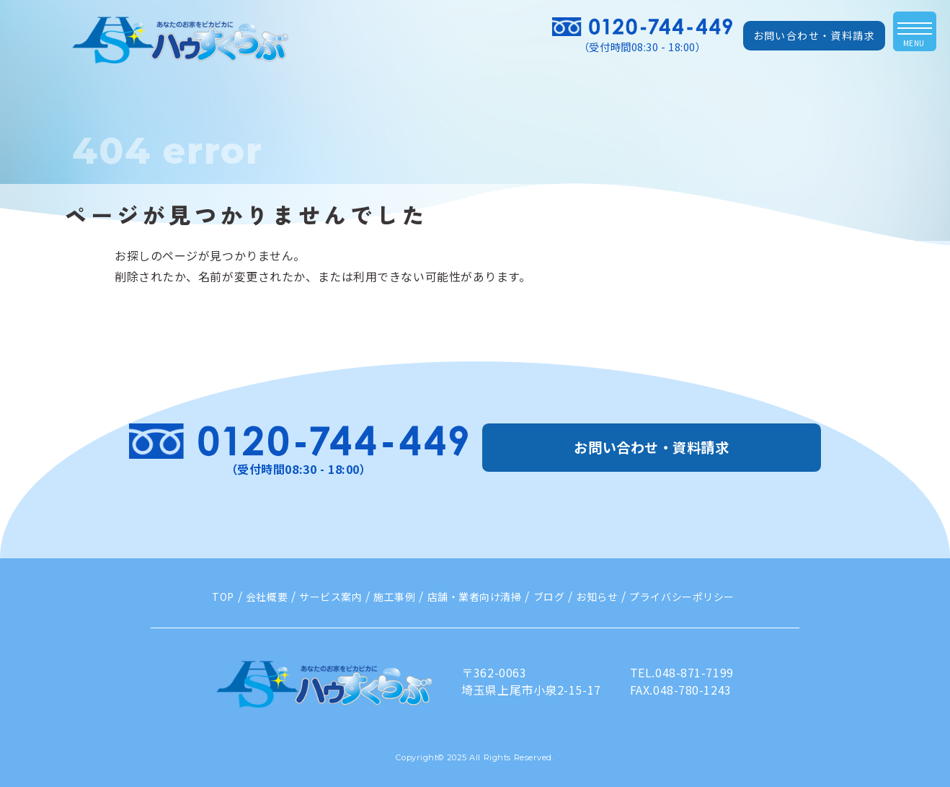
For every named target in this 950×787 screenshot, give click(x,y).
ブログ (549, 596)
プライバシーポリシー (681, 596)
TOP (223, 596)
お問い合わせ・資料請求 (814, 35)
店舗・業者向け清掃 (474, 596)
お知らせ (597, 596)
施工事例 (394, 596)
